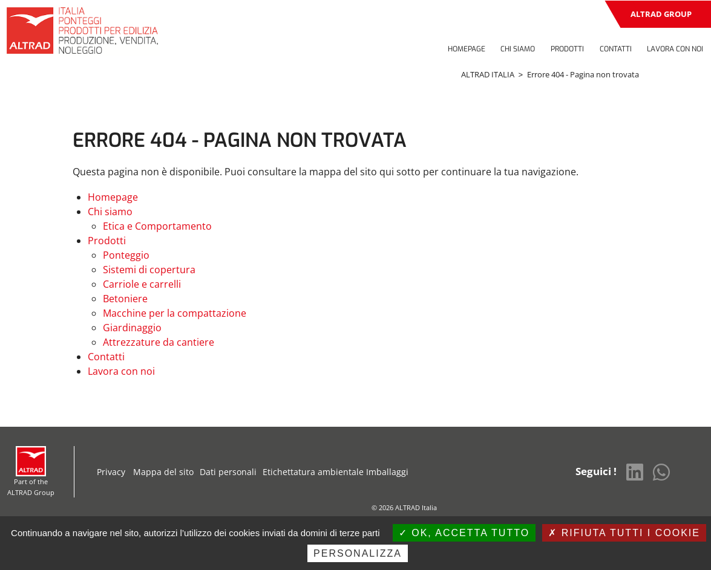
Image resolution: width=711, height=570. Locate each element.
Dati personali (228, 472)
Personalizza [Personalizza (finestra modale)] (357, 553)
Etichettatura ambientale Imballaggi (335, 472)
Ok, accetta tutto (464, 533)
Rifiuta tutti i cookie (624, 533)
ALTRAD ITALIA (487, 74)
